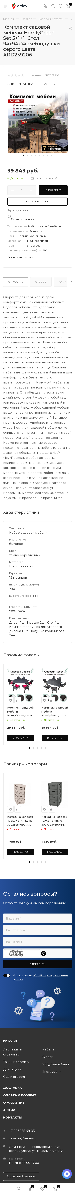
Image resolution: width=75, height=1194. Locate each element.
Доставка (12, 1088)
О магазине (13, 1102)
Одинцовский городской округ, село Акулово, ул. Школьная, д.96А (36, 1149)
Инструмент (51, 1072)
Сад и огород (14, 1077)
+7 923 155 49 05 (22, 1131)
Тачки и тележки (16, 1062)
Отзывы (41, 281)
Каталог (10, 1040)
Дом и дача (12, 1069)
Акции (9, 1110)
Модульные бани (55, 1064)
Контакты (12, 1117)
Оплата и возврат (19, 1095)
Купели (47, 1057)
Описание (15, 281)
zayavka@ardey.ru (22, 1138)
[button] (24, 155)
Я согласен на (40, 977)
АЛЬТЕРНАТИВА (20, 84)
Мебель (48, 1049)
